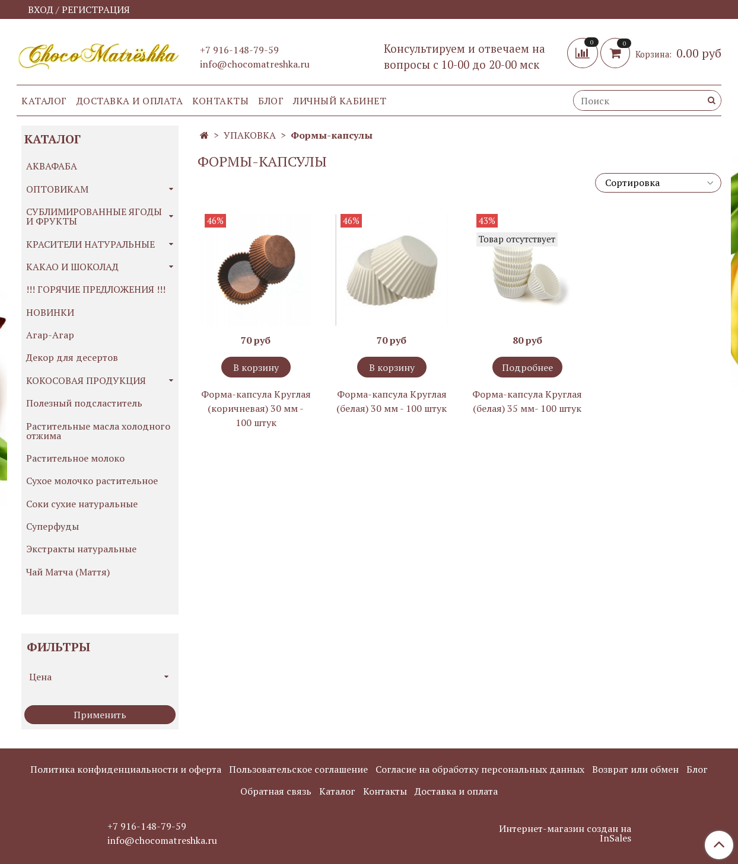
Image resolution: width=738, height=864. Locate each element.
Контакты (220, 100)
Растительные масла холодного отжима (98, 431)
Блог (271, 100)
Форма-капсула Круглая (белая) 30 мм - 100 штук (391, 401)
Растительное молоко (75, 458)
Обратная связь (275, 791)
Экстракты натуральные (81, 548)
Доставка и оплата (130, 100)
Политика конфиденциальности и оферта (125, 769)
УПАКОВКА (250, 135)
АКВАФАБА (51, 165)
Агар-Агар (50, 334)
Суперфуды (52, 526)
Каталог (44, 100)
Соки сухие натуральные (82, 503)
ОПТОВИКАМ (57, 189)
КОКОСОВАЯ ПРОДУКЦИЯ (86, 380)
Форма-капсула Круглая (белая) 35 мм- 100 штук (527, 401)
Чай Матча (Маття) (68, 571)
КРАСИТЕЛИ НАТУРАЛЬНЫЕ (90, 244)
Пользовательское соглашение (298, 769)
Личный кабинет (339, 100)
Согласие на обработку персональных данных (480, 769)
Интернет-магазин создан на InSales (565, 833)
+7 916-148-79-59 (239, 49)
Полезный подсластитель (84, 402)
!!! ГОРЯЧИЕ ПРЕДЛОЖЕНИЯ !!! (96, 289)
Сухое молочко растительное (92, 480)
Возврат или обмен (635, 769)
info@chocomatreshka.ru (255, 64)
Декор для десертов (72, 357)
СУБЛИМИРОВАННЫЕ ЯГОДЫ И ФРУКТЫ (94, 216)
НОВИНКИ (50, 312)
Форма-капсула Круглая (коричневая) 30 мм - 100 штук (256, 408)
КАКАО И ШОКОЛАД (72, 266)
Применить (100, 714)
